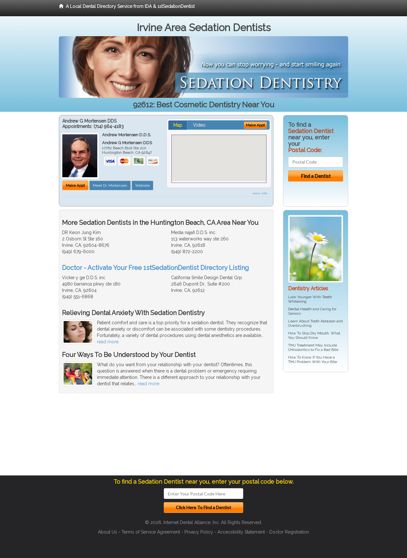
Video (199, 125)
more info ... (261, 193)
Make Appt (75, 185)
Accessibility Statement (241, 531)
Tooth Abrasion (322, 321)
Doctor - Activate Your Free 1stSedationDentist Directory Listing (155, 268)
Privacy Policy (198, 531)
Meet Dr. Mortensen (110, 185)
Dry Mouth (319, 333)
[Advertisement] (315, 426)
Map (177, 125)
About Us (107, 531)
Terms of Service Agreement (150, 531)
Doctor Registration (289, 531)
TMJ (292, 362)
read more (108, 341)
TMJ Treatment (301, 345)
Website (142, 185)
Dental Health (300, 309)
